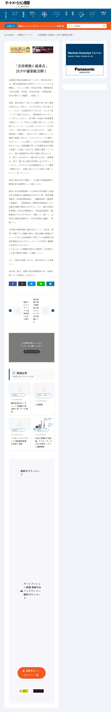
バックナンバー (92, 14)
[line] (41, 284)
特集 (73, 13)
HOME (6, 15)
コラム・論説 (81, 14)
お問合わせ (103, 13)
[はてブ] (32, 284)
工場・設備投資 (44, 14)
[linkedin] (50, 284)
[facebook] (13, 284)
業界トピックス (33, 14)
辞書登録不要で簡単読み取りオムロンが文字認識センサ (36, 310)
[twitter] (22, 284)
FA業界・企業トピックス (43, 396)
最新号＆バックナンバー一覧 (31, 673)
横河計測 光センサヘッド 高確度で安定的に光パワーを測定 (19, 407)
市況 (66, 13)
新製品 (23, 14)
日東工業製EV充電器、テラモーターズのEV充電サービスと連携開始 (43, 442)
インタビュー (15, 13)
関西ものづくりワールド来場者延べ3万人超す (26, 310)
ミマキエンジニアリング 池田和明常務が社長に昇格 (19, 441)
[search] (104, 26)
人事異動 (39, 404)
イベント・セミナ (57, 14)
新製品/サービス (25, 34)
